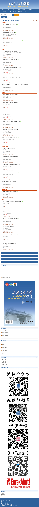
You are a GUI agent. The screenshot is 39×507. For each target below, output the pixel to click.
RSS (3, 353)
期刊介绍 (18, 9)
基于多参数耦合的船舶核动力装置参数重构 (10, 102)
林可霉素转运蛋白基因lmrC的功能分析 (10, 24)
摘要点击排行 (4, 347)
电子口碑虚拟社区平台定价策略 (8, 226)
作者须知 (9, 11)
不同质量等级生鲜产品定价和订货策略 (10, 234)
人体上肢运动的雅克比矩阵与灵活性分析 (10, 51)
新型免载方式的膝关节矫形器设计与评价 (10, 59)
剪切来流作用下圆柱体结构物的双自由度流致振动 (12, 164)
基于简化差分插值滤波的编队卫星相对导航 (10, 129)
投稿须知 (3, 333)
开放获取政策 (29, 9)
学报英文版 (4, 362)
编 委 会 (23, 9)
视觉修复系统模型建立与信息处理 (9, 32)
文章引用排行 (4, 350)
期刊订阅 (14, 11)
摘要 (4, 37)
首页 (14, 9)
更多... (37, 265)
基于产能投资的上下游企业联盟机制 (9, 243)
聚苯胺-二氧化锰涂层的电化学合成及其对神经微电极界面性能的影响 (15, 84)
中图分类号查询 (5, 364)
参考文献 (4, 30)
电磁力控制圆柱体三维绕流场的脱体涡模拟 (10, 156)
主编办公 (19, 262)
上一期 (32, 20)
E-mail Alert (4, 352)
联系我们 (20, 11)
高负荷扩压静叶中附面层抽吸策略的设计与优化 (11, 121)
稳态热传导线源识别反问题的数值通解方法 (10, 181)
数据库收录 (4, 11)
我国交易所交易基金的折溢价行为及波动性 (10, 210)
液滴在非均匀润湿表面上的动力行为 (9, 148)
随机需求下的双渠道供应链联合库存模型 (10, 218)
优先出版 (3, 344)
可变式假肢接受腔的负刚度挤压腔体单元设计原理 (12, 67)
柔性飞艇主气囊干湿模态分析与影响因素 (10, 137)
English (25, 11)
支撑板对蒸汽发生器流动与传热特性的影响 (10, 94)
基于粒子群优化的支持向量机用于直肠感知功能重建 (12, 40)
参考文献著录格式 (5, 332)
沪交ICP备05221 (3, 499)
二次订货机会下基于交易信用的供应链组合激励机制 (12, 201)
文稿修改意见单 (5, 335)
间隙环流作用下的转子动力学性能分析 (10, 191)
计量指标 (11, 30)
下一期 (36, 20)
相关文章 (7, 30)
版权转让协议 (4, 330)
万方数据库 (4, 359)
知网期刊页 (4, 361)
